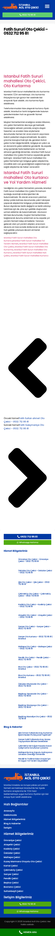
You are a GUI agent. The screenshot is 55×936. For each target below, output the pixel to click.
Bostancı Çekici (12, 886)
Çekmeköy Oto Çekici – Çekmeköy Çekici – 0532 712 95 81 (34, 594)
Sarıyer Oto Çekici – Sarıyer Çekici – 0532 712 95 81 (34, 627)
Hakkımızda (10, 815)
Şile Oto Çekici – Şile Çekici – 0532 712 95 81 (34, 583)
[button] (47, 6)
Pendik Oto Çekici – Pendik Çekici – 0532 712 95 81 (34, 658)
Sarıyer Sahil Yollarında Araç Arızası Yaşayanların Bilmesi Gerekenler (34, 740)
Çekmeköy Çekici (13, 869)
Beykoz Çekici (11, 882)
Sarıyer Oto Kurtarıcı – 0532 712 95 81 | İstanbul (35, 637)
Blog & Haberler (12, 823)
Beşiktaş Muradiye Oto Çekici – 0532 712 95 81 (35, 717)
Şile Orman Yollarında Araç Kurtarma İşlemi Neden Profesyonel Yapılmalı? (35, 733)
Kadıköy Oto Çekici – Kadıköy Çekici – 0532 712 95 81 (35, 605)
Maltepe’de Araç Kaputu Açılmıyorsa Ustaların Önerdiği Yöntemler (35, 753)
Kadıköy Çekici (12, 848)
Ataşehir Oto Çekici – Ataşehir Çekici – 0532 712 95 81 (35, 616)
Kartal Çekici (11, 865)
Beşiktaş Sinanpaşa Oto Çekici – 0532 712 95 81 (33, 706)
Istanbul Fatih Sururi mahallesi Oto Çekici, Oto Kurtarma (25, 81)
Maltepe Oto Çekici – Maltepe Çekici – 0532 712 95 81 (35, 647)
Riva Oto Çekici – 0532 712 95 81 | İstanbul (33, 667)
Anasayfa (9, 810)
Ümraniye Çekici (12, 840)
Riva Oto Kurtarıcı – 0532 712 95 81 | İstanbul (34, 676)
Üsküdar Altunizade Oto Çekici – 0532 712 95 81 (33, 685)
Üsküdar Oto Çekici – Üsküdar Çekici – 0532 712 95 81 (35, 571)
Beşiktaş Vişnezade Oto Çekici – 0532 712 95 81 (33, 694)
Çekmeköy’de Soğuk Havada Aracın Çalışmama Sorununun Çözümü (35, 746)
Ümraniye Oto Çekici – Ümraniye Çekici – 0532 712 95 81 (33, 560)
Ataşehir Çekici (12, 844)
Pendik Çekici (11, 878)
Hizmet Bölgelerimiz (14, 819)
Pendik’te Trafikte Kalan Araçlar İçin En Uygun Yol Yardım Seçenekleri (34, 759)
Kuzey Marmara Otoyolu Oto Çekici (23, 861)
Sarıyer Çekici (11, 874)
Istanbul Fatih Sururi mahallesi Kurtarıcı (29, 255)
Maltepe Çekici (12, 857)
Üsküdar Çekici (12, 853)
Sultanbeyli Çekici (13, 891)
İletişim (8, 827)
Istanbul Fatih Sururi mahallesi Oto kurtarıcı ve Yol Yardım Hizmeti (26, 177)
